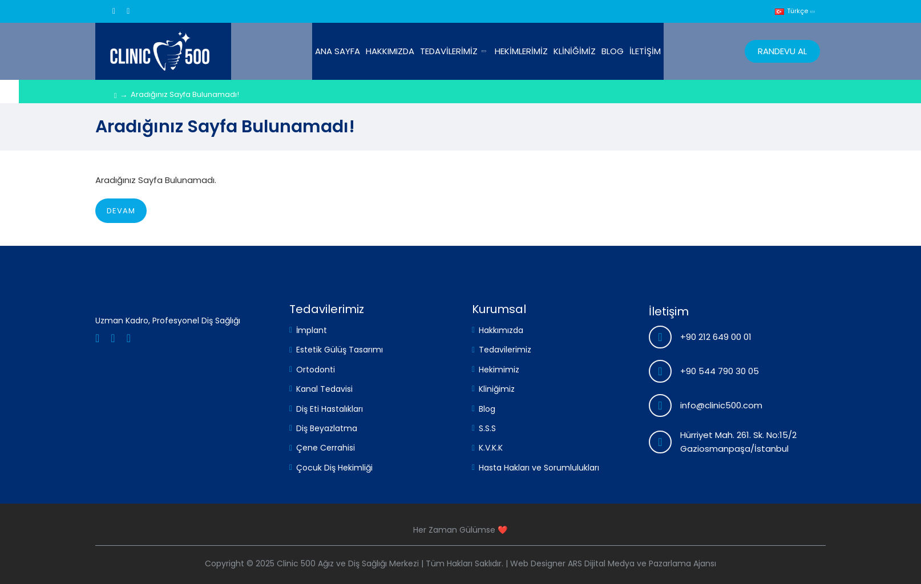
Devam (121, 210)
